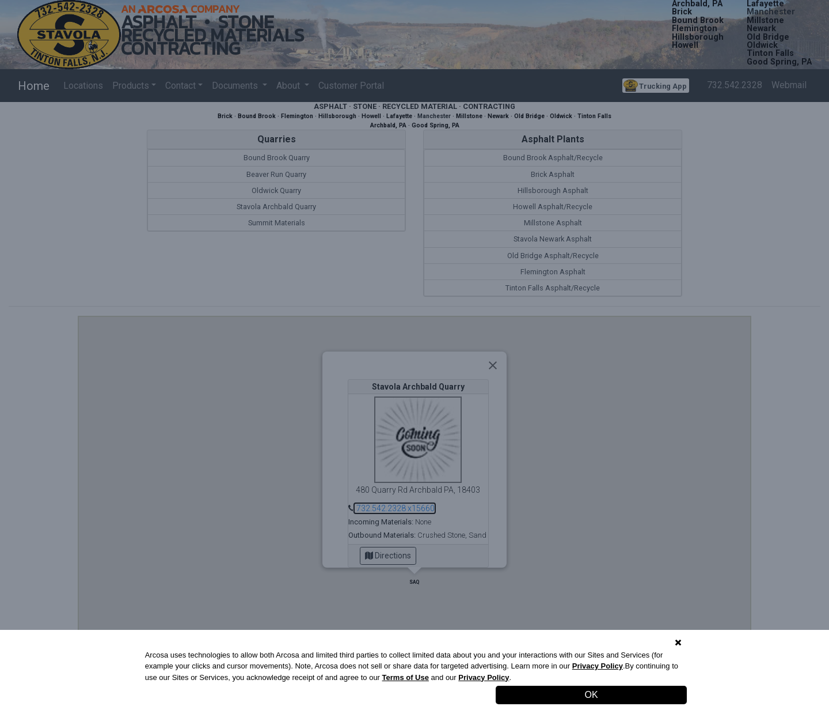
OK (591, 695)
